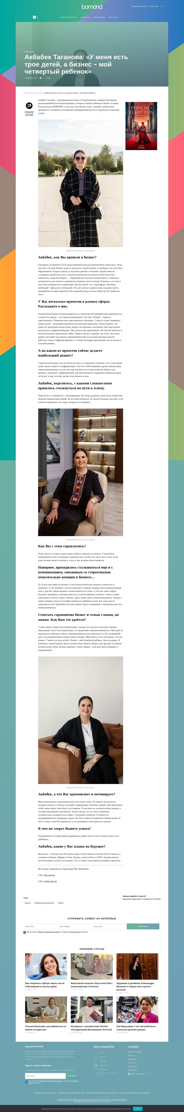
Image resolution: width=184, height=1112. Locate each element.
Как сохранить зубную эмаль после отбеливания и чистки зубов (46, 985)
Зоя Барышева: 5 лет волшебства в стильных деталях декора (137, 1028)
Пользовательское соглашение (45, 1095)
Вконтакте (103, 1059)
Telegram (103, 1064)
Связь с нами (153, 6)
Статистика (132, 1069)
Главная (26, 93)
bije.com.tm (49, 875)
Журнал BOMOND (68, 17)
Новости (85, 17)
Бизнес (28, 903)
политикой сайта (74, 932)
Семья (60, 903)
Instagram (103, 1072)
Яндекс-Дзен (104, 1068)
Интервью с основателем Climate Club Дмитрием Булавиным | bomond (90, 1029)
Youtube (102, 1055)
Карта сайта (132, 1073)
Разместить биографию (138, 6)
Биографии (99, 17)
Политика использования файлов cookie (71, 1095)
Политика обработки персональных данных (101, 1095)
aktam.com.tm (50, 881)
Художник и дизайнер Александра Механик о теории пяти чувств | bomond (136, 986)
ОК (138, 1108)
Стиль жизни (29, 51)
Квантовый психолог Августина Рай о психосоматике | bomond (89, 985)
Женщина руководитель (44, 903)
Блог (31, 93)
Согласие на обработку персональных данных (133, 1095)
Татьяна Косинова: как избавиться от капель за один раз (45, 1028)
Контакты (114, 17)
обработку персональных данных (49, 932)
